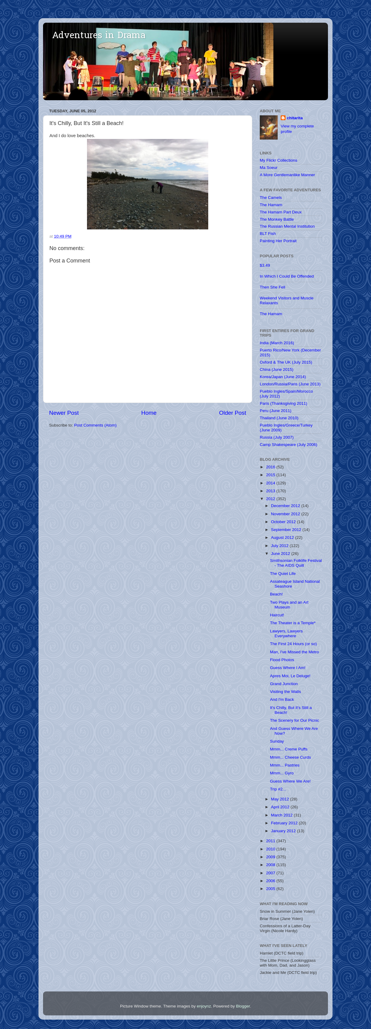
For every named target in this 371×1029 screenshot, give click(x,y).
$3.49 (265, 265)
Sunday (277, 741)
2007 (271, 873)
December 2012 (286, 505)
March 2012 (282, 815)
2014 (271, 483)
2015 (271, 475)
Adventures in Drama (98, 36)
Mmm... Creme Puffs (289, 749)
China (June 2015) (276, 369)
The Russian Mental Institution (287, 226)
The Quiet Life (283, 573)
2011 (271, 841)
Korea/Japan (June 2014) (283, 376)
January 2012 (284, 831)
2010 (271, 849)
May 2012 (280, 799)
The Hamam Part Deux (281, 212)
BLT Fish (268, 233)
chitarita (295, 118)
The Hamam (271, 205)
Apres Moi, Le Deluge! (290, 676)
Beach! (276, 594)
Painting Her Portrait (278, 241)
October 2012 (284, 521)
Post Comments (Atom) (95, 425)
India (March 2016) (277, 343)
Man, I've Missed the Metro (294, 652)
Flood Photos (282, 660)
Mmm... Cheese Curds (290, 757)
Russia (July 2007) (277, 437)
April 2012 (281, 807)
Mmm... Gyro (282, 773)
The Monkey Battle (277, 219)
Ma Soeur (269, 167)
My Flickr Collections (278, 160)
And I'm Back (282, 699)
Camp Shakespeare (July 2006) (288, 444)
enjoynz (204, 1006)
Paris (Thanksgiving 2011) (283, 403)
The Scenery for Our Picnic (294, 720)
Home (148, 413)
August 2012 (283, 537)
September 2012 (286, 529)
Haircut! (277, 615)
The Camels (271, 197)
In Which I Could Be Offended (287, 276)
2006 (271, 881)
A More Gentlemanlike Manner (287, 175)
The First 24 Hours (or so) (293, 643)
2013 (271, 491)
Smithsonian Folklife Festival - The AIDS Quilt (296, 563)
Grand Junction (284, 683)
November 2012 (286, 514)
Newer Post (64, 413)
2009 (271, 857)
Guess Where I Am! (288, 667)
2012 (271, 498)
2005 (271, 888)
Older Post (232, 413)
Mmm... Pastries (285, 765)
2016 (271, 467)
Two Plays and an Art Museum (289, 604)
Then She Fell (272, 287)
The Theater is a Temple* (293, 623)
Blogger (243, 1006)
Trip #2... (278, 789)
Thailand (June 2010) (279, 418)
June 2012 (281, 553)
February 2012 (285, 823)
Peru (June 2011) (275, 410)
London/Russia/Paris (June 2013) (290, 384)
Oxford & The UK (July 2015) (286, 362)
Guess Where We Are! (290, 781)
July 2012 (280, 545)
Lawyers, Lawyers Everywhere (286, 633)
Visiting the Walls (285, 691)
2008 (271, 864)
